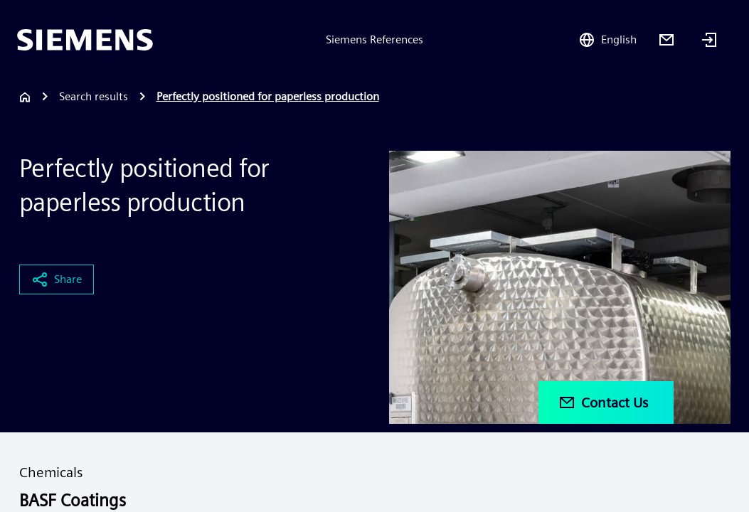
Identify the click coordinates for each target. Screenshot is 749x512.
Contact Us (603, 402)
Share (56, 279)
